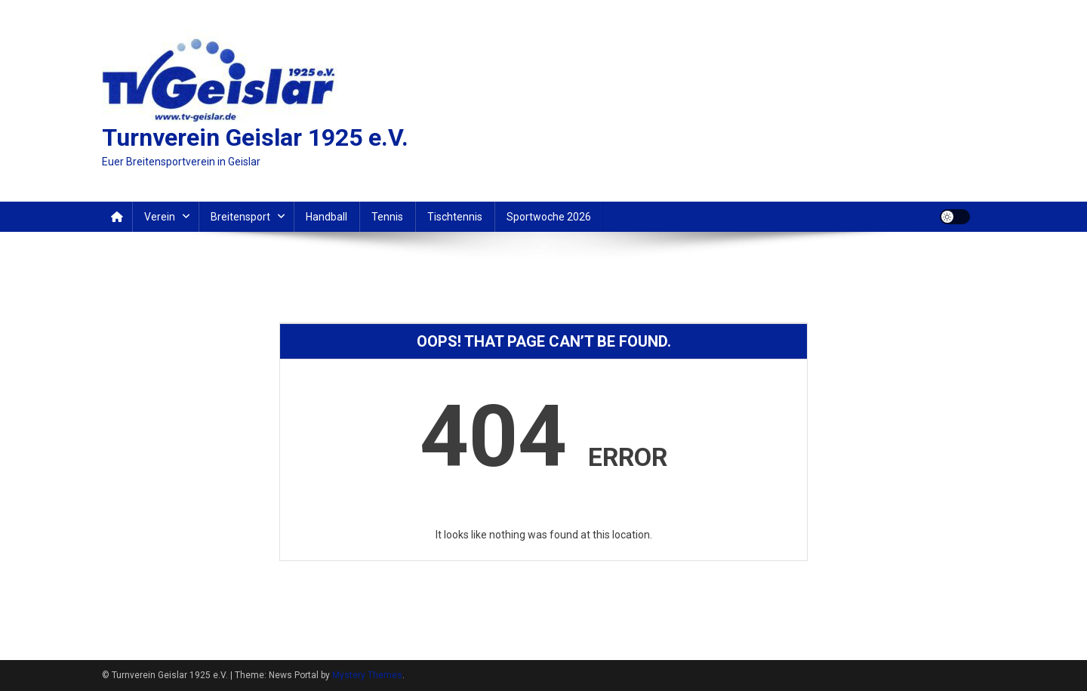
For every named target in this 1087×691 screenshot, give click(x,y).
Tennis (387, 217)
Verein (159, 217)
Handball (326, 217)
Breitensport (240, 217)
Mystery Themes (367, 675)
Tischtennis (454, 217)
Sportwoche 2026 (549, 217)
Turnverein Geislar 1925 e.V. (255, 137)
